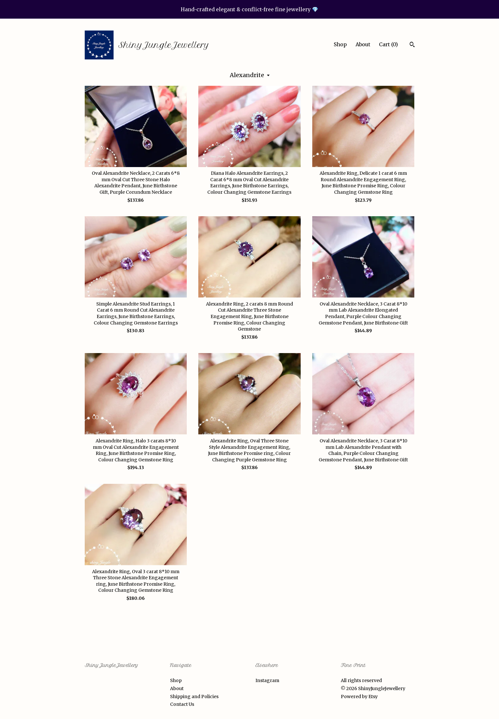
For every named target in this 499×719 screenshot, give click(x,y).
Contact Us (182, 704)
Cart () (388, 44)
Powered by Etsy (359, 696)
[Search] (412, 45)
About (363, 44)
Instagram (267, 680)
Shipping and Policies (194, 696)
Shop (340, 44)
